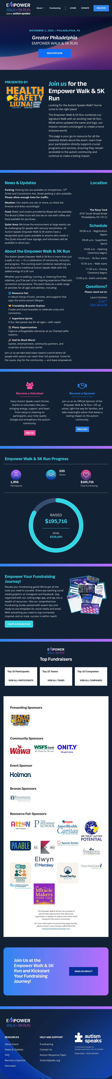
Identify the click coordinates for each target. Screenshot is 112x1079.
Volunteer (10, 1065)
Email (103, 301)
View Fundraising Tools (19, 624)
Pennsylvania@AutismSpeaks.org (55, 928)
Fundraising (54, 8)
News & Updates (14, 1049)
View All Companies (91, 680)
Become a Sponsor (15, 1060)
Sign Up (30, 433)
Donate (85, 8)
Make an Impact (83, 971)
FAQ (7, 1055)
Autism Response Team (53, 1055)
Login (73, 8)
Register (101, 8)
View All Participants (21, 680)
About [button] (40, 8)
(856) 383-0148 (98, 304)
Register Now (54, 53)
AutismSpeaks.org (50, 1060)
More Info (82, 429)
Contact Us (46, 1049)
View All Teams (56, 680)
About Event (11, 1044)
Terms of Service (92, 1053)
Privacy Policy (80, 1053)
